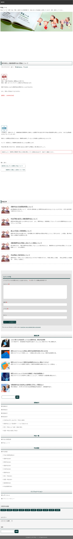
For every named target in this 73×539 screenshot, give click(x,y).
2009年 (15, 510)
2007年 (39, 510)
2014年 (33, 510)
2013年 (27, 510)
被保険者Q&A (7, 483)
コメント (6, 284)
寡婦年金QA (7, 472)
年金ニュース (6, 443)
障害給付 (5, 409)
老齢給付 (5, 406)
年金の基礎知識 (7, 439)
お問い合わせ (6, 495)
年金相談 (5, 451)
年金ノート (3, 7)
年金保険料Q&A (8, 486)
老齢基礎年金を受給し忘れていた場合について (26, 243)
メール (5, 308)
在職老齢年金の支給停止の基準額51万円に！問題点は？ (27, 384)
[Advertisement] (36, 47)
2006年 (57, 510)
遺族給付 (5, 413)
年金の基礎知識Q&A (9, 455)
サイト (5, 315)
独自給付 (5, 416)
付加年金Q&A (7, 469)
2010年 (26, 67)
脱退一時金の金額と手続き (11, 430)
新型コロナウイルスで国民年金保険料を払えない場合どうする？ (30, 362)
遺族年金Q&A (7, 465)
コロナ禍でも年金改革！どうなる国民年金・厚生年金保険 (28, 339)
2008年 (9, 510)
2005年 (3, 510)
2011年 (45, 510)
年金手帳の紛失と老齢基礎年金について (24, 219)
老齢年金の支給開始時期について (22, 207)
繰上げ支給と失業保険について (21, 231)
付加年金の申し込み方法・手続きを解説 (14, 420)
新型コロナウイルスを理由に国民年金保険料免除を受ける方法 (29, 351)
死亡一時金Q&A (8, 476)
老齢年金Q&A (19, 67)
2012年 (51, 510)
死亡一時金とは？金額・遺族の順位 (13, 427)
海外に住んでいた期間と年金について (13, 166)
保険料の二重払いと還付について (14, 169)
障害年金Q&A (7, 462)
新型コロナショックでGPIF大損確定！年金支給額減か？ (27, 373)
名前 (5, 302)
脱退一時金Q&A (8, 479)
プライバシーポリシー (8, 498)
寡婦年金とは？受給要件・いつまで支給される (16, 423)
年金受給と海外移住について (20, 255)
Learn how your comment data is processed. (30, 327)
